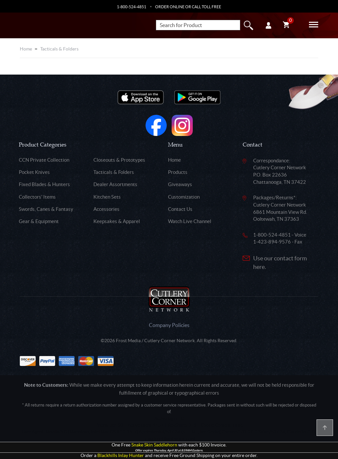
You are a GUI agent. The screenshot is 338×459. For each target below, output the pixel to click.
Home (26, 48)
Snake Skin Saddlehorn (154, 445)
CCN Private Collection (44, 160)
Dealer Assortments (115, 184)
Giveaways (180, 184)
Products (177, 172)
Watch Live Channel (189, 221)
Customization (184, 197)
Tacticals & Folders (59, 48)
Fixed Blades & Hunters (44, 184)
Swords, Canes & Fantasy (46, 209)
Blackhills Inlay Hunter (120, 455)
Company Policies (169, 325)
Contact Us (180, 209)
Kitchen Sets (107, 197)
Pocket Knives (34, 172)
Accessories (106, 209)
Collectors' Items (37, 197)
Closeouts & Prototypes (119, 160)
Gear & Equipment (39, 221)
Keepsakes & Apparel (116, 221)
